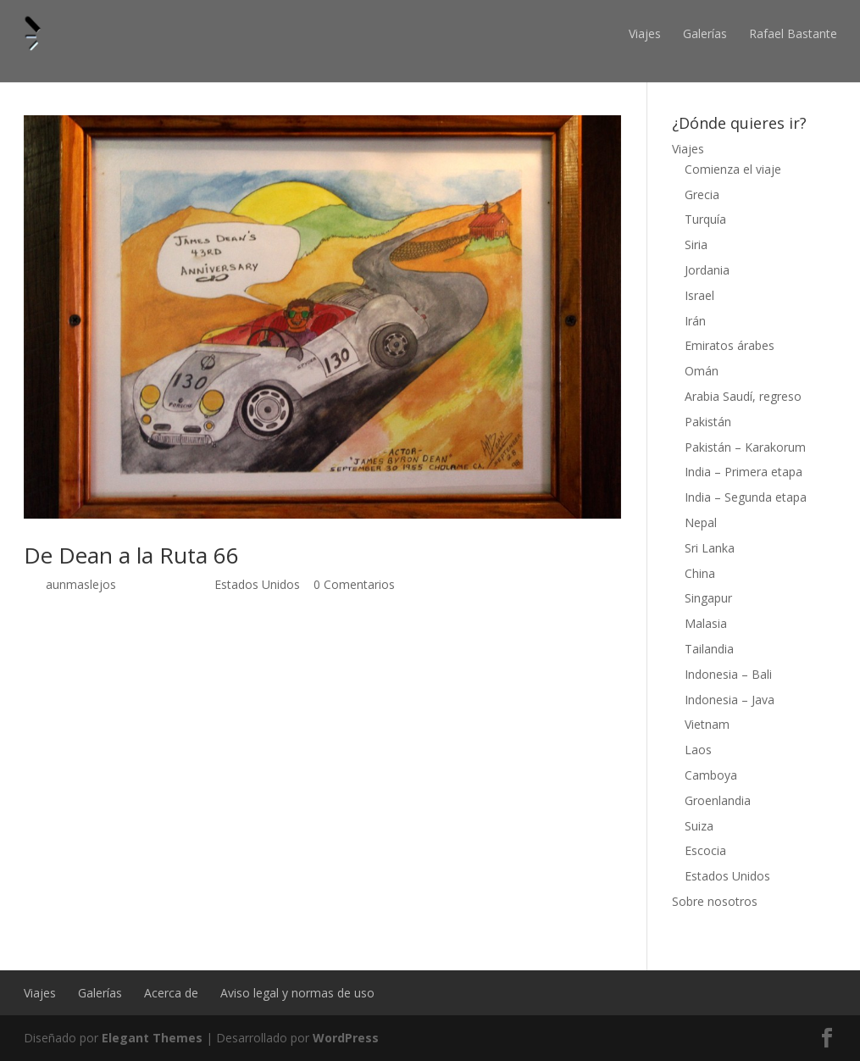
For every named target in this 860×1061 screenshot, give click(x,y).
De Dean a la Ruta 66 (131, 555)
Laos (698, 750)
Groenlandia (718, 800)
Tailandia (709, 649)
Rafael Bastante (793, 33)
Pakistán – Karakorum (745, 447)
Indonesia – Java (729, 700)
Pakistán (708, 422)
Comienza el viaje (733, 169)
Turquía (705, 219)
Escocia (705, 850)
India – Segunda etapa (746, 497)
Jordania (707, 270)
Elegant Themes (152, 1038)
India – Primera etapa (743, 472)
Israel (699, 295)
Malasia (706, 623)
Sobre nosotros (714, 901)
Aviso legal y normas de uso (297, 993)
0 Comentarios (354, 584)
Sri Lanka (710, 548)
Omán (702, 371)
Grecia (702, 194)
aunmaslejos (81, 584)
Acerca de (171, 993)
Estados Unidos (257, 584)
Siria (696, 244)
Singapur (708, 598)
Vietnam (707, 724)
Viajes (645, 33)
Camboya (711, 775)
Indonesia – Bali (728, 674)
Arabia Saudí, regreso (743, 396)
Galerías (705, 33)
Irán (695, 321)
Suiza (699, 826)
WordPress (346, 1038)
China (700, 573)
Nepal (701, 522)
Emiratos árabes (729, 345)
